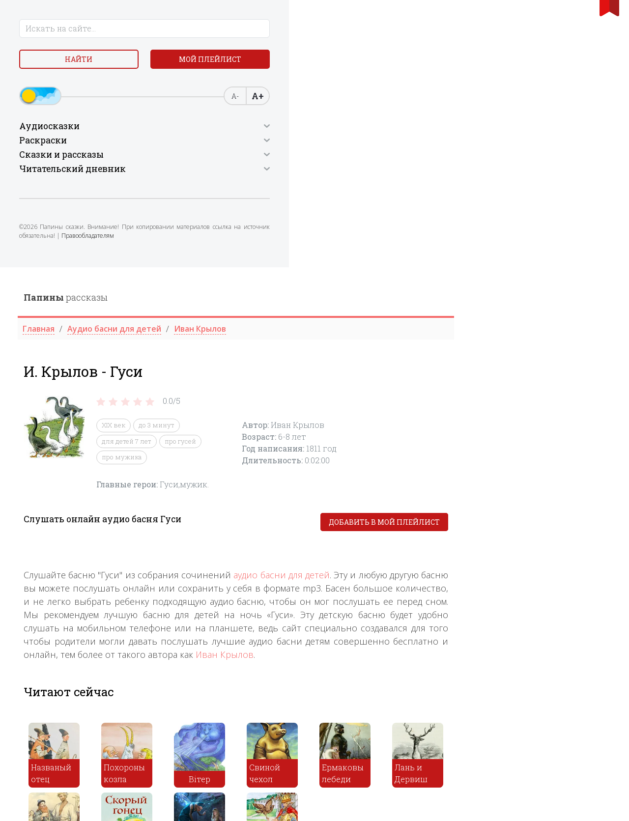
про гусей (337, 174)
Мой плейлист (79, 86)
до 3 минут (314, 158)
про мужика (279, 190)
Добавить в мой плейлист (541, 254)
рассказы (223, 30)
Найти (78, 63)
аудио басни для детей (439, 307)
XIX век (271, 158)
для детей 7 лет (284, 174)
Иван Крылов (382, 387)
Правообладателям (50, 276)
